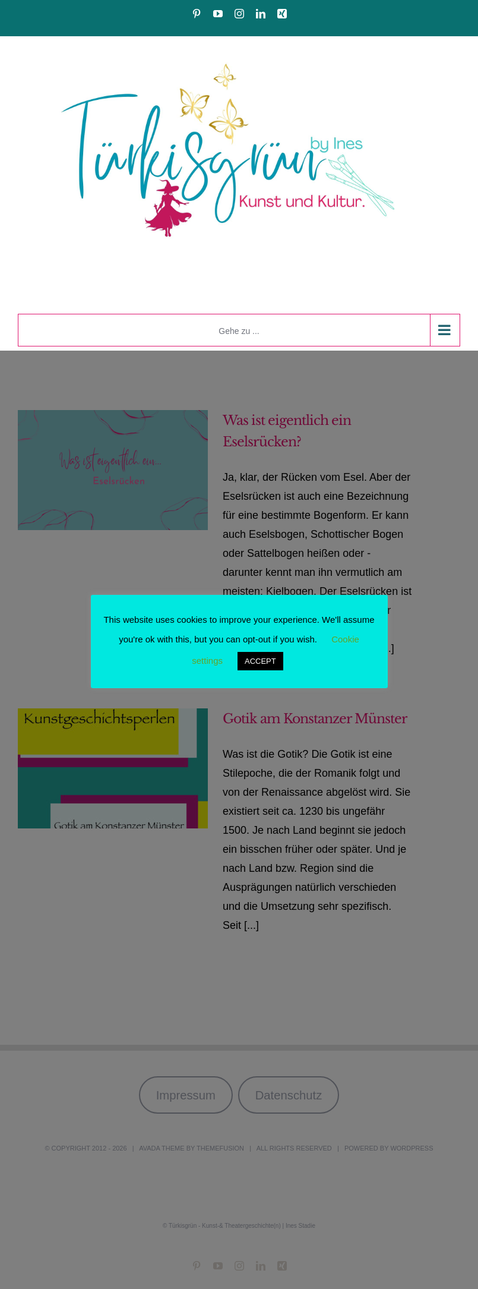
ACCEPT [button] (260, 661)
